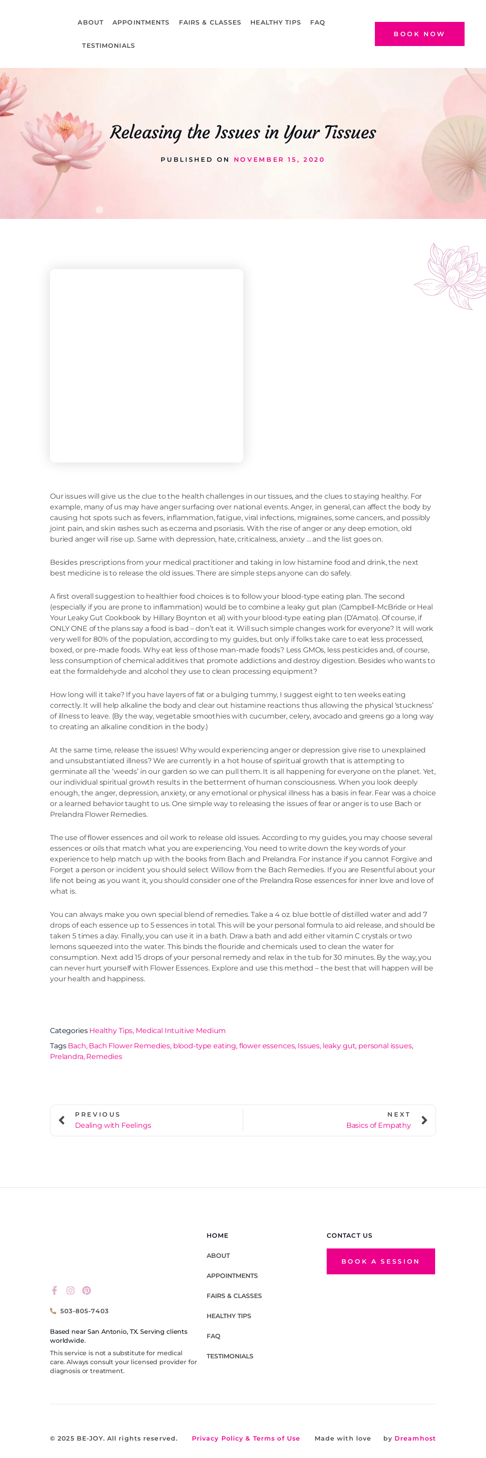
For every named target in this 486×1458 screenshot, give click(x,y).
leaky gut (339, 1046)
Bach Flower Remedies (129, 1046)
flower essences (267, 1046)
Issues (309, 1046)
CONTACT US (350, 1234)
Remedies (104, 1056)
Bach (77, 1046)
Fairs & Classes (210, 22)
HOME (217, 1234)
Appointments (141, 22)
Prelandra (66, 1056)
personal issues (385, 1046)
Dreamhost (414, 1438)
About (91, 22)
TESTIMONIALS (108, 46)
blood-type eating (204, 1046)
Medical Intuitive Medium (181, 1030)
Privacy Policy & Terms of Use (246, 1438)
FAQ (317, 22)
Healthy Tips (275, 22)
